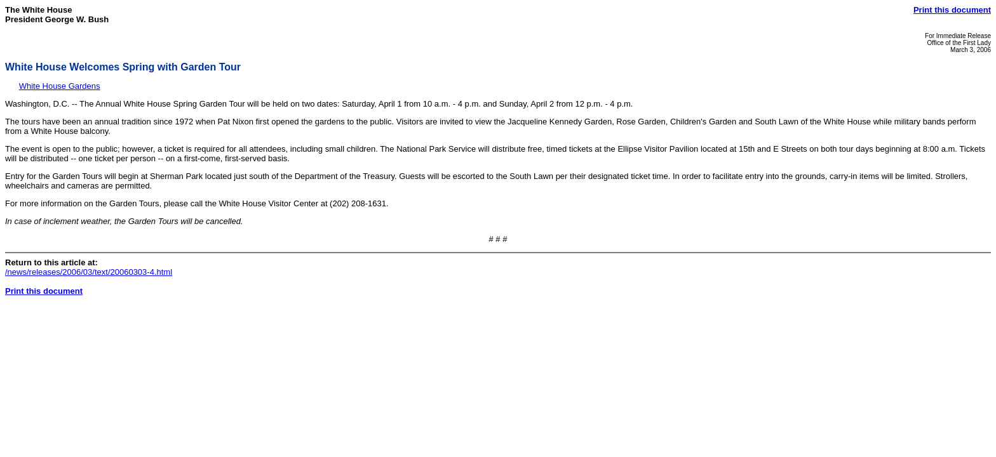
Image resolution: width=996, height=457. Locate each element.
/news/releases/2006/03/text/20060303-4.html (88, 272)
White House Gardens (59, 86)
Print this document (952, 10)
